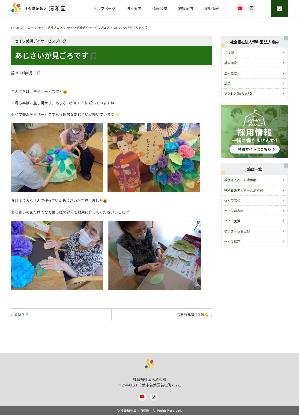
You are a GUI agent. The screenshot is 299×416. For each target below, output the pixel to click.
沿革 (227, 83)
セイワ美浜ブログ (50, 27)
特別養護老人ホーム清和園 (243, 190)
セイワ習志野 (234, 210)
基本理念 (230, 62)
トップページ (104, 8)
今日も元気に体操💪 (191, 315)
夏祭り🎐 (22, 315)
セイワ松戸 (232, 241)
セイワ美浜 (232, 221)
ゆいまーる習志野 (237, 231)
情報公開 (159, 8)
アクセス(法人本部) (238, 93)
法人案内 (133, 8)
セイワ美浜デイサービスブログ (88, 27)
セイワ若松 (232, 200)
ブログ (28, 27)
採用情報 (211, 8)
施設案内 (185, 8)
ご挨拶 (229, 52)
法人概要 (230, 73)
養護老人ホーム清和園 (240, 180)
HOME (15, 27)
